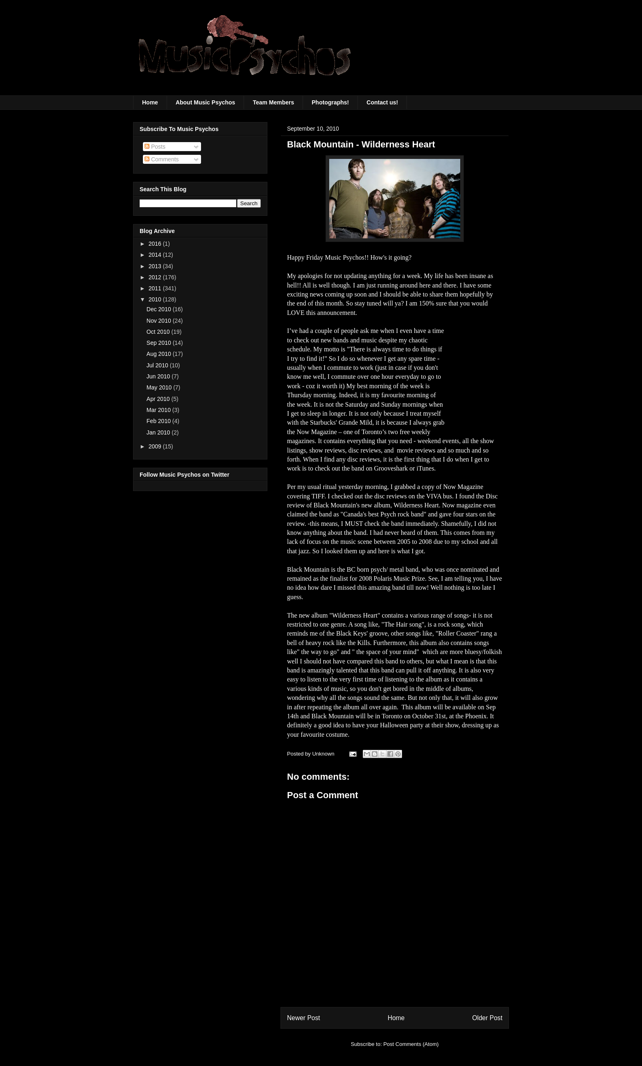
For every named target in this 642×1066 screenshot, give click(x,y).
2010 (156, 299)
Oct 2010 (159, 331)
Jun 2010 (159, 376)
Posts (155, 146)
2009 (156, 446)
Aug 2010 (160, 354)
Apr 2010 (159, 399)
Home (150, 102)
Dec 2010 (160, 309)
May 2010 (160, 387)
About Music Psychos (205, 102)
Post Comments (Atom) (411, 1044)
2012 (156, 277)
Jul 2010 (158, 365)
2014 (156, 254)
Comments (162, 159)
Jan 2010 (159, 432)
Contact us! (382, 102)
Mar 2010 (159, 410)
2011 (156, 288)
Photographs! (330, 102)
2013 (156, 266)
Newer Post (303, 1017)
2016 (156, 243)
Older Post (487, 1017)
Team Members (273, 102)
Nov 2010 (160, 320)
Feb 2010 (159, 421)
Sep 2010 (160, 342)
